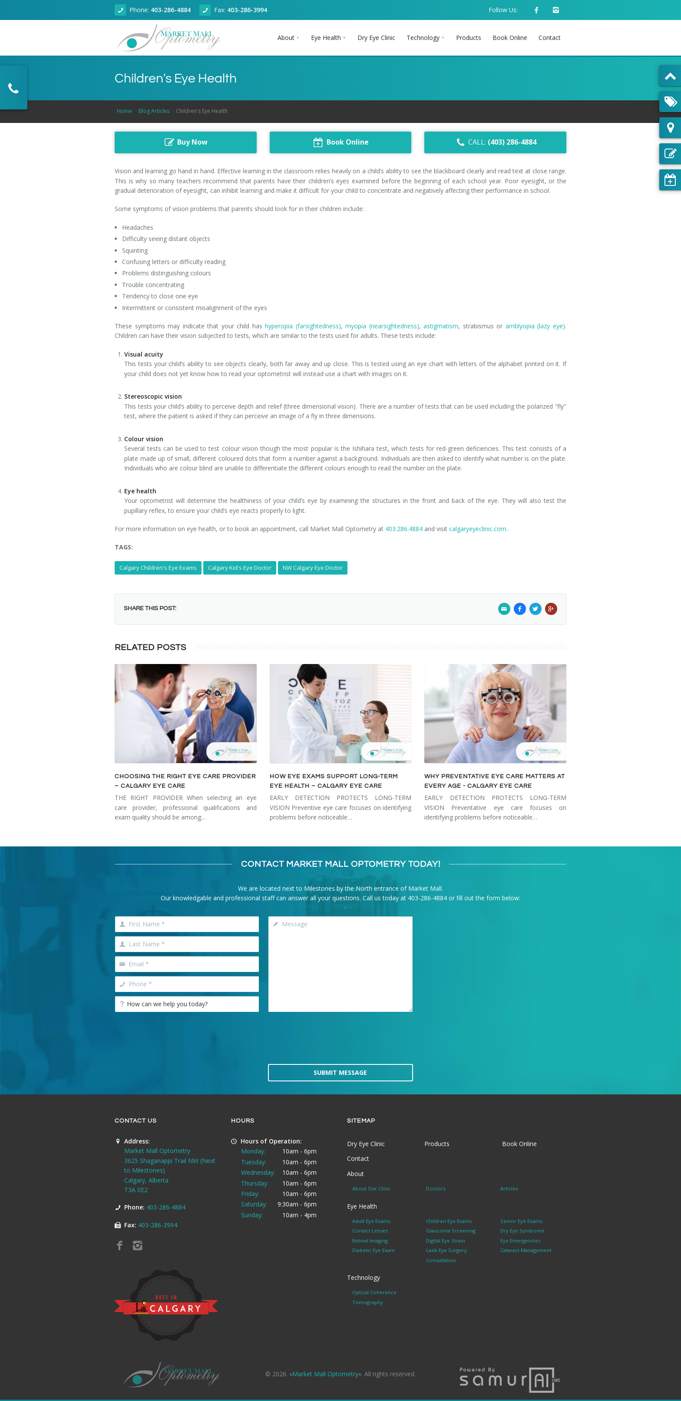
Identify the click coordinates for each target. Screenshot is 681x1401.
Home (124, 111)
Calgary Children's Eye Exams (158, 568)
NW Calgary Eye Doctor (313, 568)
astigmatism (440, 326)
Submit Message (340, 1072)
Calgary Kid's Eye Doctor (239, 568)
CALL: (495, 142)
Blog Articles (154, 111)
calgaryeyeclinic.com (477, 529)
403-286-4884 (171, 10)
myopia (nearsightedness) (382, 326)
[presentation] (340, 1037)
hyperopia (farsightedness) (303, 326)
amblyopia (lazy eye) (535, 326)
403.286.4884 (404, 529)
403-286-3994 (247, 10)
